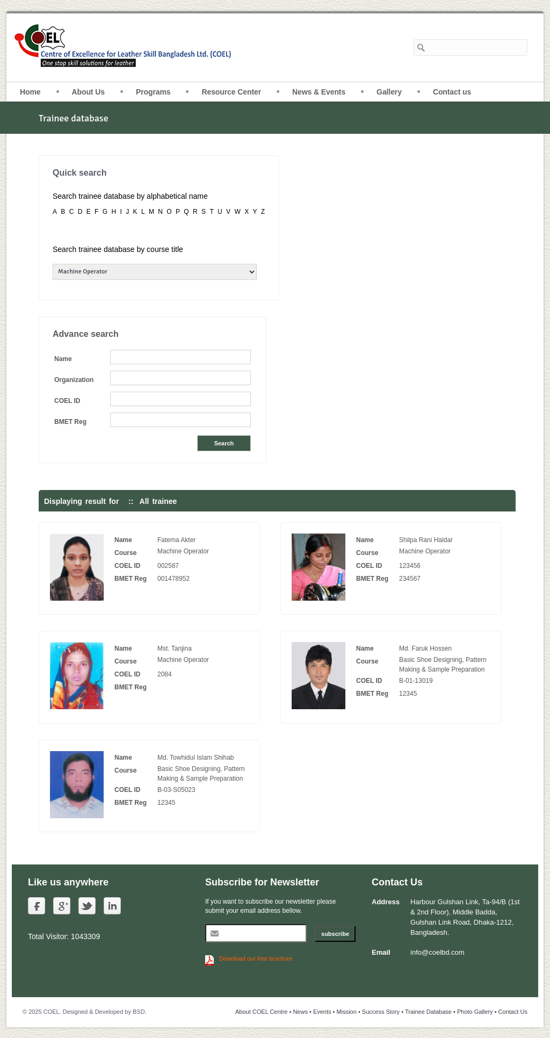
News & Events (318, 92)
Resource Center (231, 92)
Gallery (389, 92)
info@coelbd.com (437, 952)
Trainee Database (428, 1011)
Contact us (452, 92)
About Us (88, 92)
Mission (347, 1011)
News (300, 1011)
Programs (153, 92)
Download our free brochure (255, 958)
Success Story (381, 1011)
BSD (139, 1011)
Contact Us (512, 1011)
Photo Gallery (475, 1011)
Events (322, 1011)
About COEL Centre (261, 1011)
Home (30, 92)
